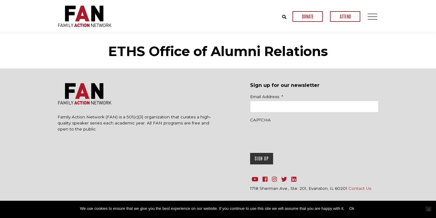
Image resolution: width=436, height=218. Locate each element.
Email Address (266, 96)
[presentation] (296, 136)
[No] (428, 208)
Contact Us (359, 188)
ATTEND (345, 16)
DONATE (308, 16)
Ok (351, 208)
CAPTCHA (260, 119)
